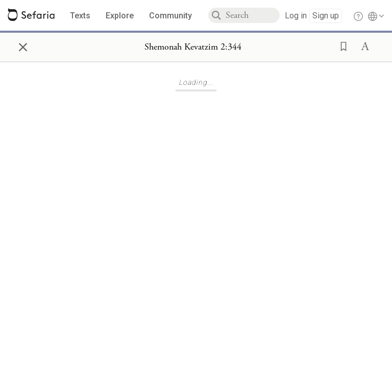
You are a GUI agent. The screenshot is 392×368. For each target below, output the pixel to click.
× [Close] (23, 45)
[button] (340, 45)
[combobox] (253, 15)
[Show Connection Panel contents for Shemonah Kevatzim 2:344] (192, 47)
